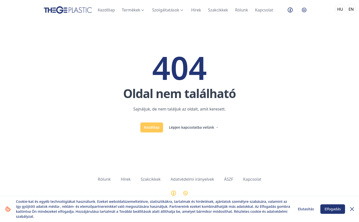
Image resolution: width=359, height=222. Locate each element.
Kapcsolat (264, 10)
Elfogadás (333, 209)
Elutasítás (306, 209)
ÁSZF (228, 179)
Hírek (196, 10)
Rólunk (241, 10)
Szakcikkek (218, 10)
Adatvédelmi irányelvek (192, 179)
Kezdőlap (106, 10)
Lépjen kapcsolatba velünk (194, 127)
